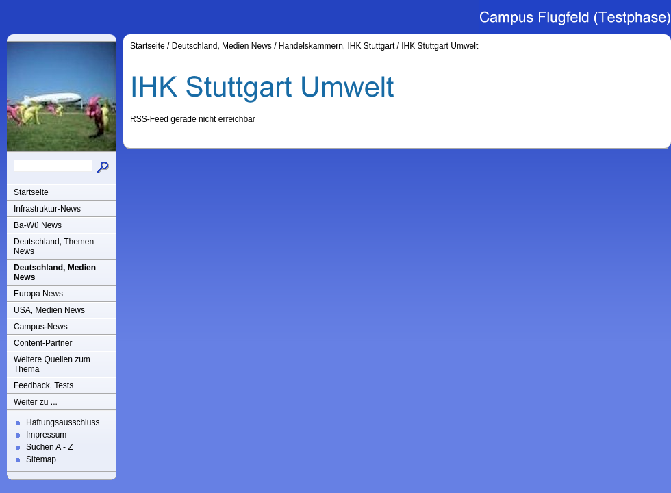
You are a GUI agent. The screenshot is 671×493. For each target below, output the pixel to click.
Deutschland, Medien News (55, 272)
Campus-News (41, 326)
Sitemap (41, 459)
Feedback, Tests (43, 385)
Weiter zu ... (36, 402)
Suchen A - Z (49, 447)
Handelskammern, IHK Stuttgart (336, 46)
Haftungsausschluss (62, 422)
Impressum (46, 435)
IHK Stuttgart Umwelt (439, 46)
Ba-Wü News (38, 225)
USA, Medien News (49, 310)
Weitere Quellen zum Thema (52, 364)
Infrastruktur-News (47, 209)
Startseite (31, 192)
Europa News (38, 294)
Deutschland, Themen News (54, 246)
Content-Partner (43, 343)
